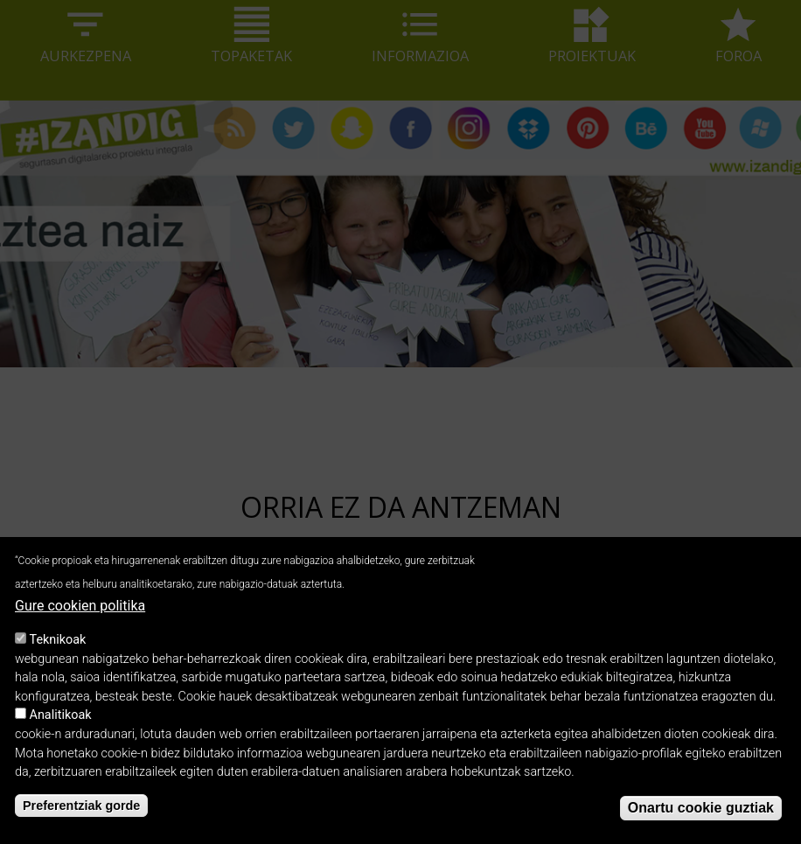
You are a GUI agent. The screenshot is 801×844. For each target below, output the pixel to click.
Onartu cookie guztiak (701, 824)
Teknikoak (58, 656)
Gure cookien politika (80, 622)
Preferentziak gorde (81, 822)
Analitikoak (61, 731)
